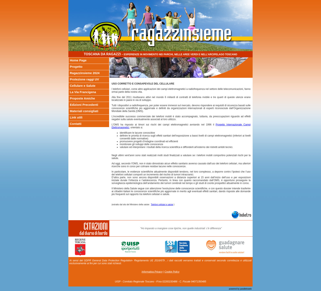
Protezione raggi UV (84, 79)
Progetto (76, 66)
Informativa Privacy (152, 271)
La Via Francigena (83, 92)
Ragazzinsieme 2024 (84, 73)
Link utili (76, 117)
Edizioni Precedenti (84, 104)
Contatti (75, 123)
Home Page (78, 60)
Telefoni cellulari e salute (162, 204)
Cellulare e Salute (82, 85)
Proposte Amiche (82, 98)
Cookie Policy (172, 271)
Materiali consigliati (84, 111)
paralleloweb (246, 289)
